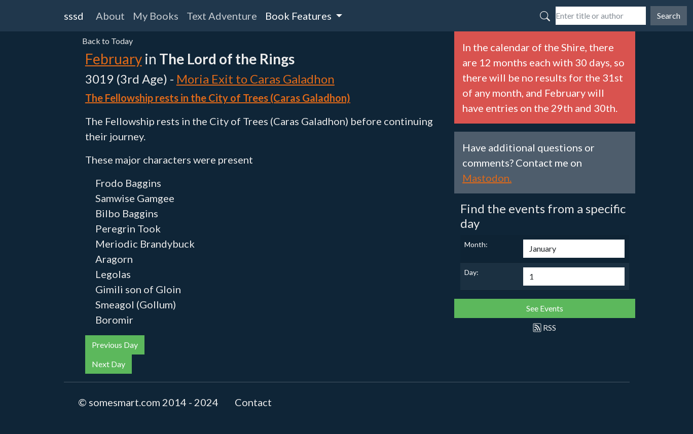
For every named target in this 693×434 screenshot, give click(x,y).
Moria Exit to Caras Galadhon (255, 78)
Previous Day (115, 344)
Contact (253, 402)
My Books (155, 16)
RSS (544, 327)
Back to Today (107, 41)
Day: (471, 272)
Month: (476, 244)
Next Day (108, 364)
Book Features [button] (299, 16)
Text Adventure (222, 16)
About (110, 16)
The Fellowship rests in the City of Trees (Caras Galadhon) (217, 98)
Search (668, 15)
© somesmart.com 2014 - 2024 (148, 402)
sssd (74, 16)
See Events (544, 308)
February (113, 58)
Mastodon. (487, 178)
